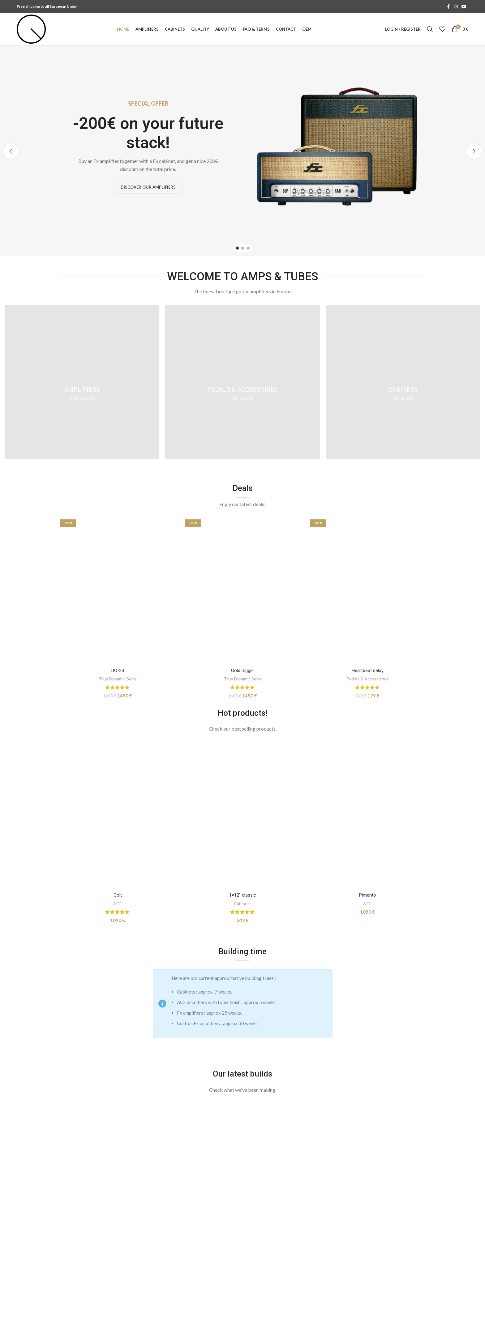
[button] (11, 151)
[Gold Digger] (242, 591)
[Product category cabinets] (403, 382)
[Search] (430, 29)
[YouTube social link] (464, 6)
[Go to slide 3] (248, 248)
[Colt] (117, 815)
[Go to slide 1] (237, 248)
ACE (117, 903)
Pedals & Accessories (367, 678)
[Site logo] (31, 28)
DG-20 (117, 670)
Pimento (367, 895)
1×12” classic (242, 895)
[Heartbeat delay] (367, 591)
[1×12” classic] (242, 815)
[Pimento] (367, 815)
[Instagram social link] (456, 6)
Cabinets (242, 903)
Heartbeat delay (368, 670)
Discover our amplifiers (148, 186)
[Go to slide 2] (242, 248)
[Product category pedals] (242, 382)
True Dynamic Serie (118, 678)
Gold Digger (242, 670)
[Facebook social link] (448, 6)
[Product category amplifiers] (82, 382)
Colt (118, 895)
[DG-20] (117, 591)
